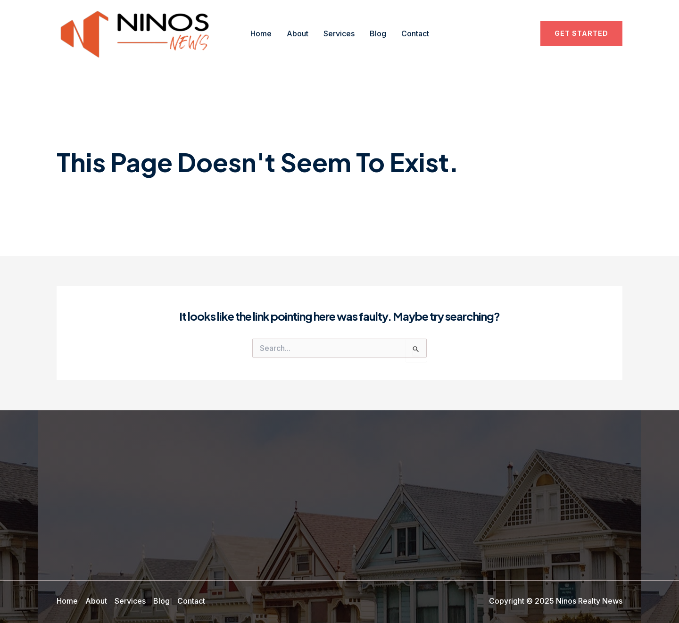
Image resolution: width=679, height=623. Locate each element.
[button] (581, 33)
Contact (415, 33)
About (297, 33)
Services (339, 33)
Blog (378, 33)
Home (261, 33)
